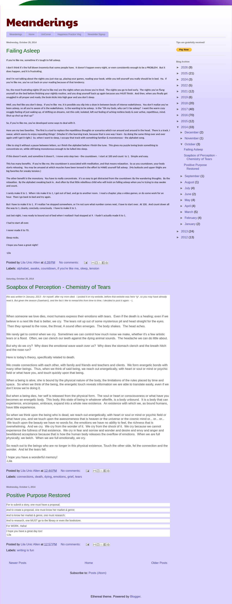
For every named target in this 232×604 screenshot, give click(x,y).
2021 (185, 91)
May (188, 200)
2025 (185, 73)
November (192, 138)
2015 (185, 121)
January (190, 224)
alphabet (23, 268)
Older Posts (159, 563)
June (188, 194)
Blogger (135, 596)
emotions (59, 476)
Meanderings (42, 21)
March (189, 212)
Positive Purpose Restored (38, 495)
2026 (185, 67)
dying (48, 476)
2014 (185, 127)
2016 (185, 115)
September (193, 176)
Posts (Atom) (97, 573)
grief (70, 476)
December (192, 132)
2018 (185, 103)
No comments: (69, 262)
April (188, 206)
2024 (185, 79)
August (190, 182)
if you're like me (68, 268)
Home (31, 34)
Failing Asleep (23, 51)
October (190, 144)
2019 (185, 97)
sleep (84, 268)
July (188, 188)
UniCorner (46, 34)
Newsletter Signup (96, 34)
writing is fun (25, 550)
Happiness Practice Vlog (69, 34)
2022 (185, 85)
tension (94, 268)
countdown (48, 268)
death (39, 476)
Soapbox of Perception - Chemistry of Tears (58, 287)
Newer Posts (17, 563)
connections (25, 476)
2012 (185, 237)
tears (78, 476)
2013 (185, 231)
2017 (185, 109)
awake (34, 268)
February (191, 218)
